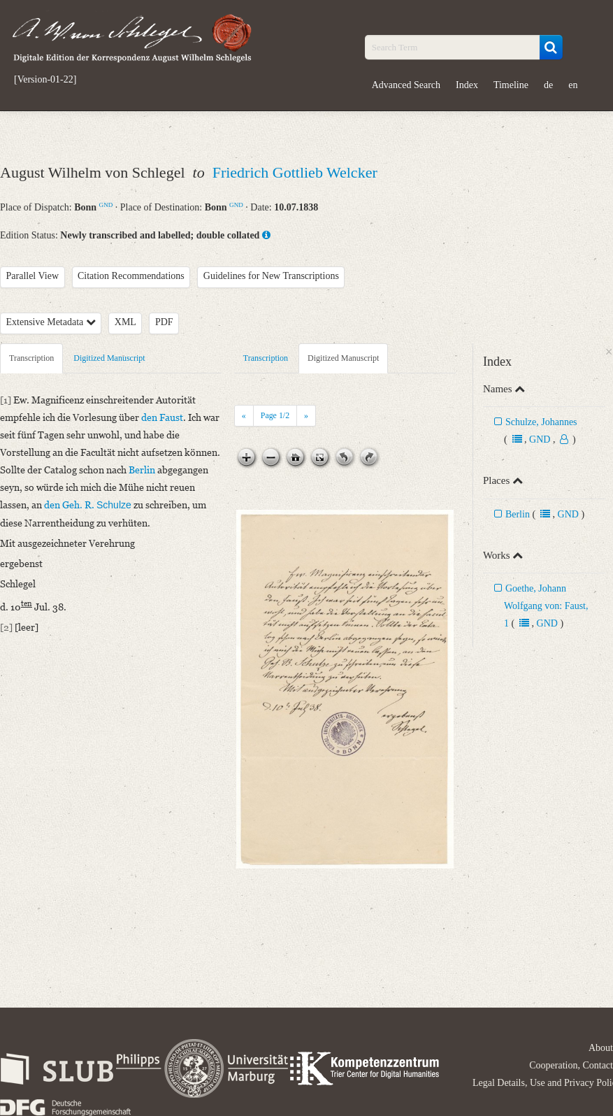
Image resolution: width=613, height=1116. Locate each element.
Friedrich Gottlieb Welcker (294, 172)
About (601, 1048)
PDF (164, 322)
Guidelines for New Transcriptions (271, 276)
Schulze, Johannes (541, 422)
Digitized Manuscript (109, 358)
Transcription (31, 358)
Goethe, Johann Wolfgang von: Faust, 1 (546, 606)
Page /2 (275, 415)
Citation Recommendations (131, 276)
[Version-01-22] (45, 80)
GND (106, 204)
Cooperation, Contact (571, 1065)
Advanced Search (406, 85)
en (572, 85)
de (548, 85)
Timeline (510, 85)
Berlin (517, 514)
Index (467, 85)
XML (125, 322)
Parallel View (32, 276)
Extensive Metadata (51, 322)
